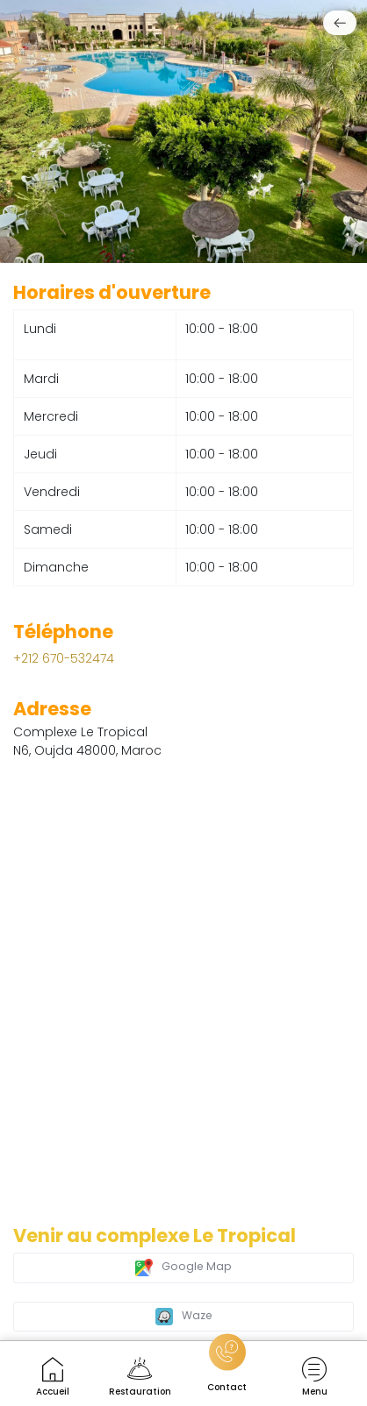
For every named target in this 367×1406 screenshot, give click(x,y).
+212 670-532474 (63, 658)
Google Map (183, 1267)
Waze (183, 1316)
